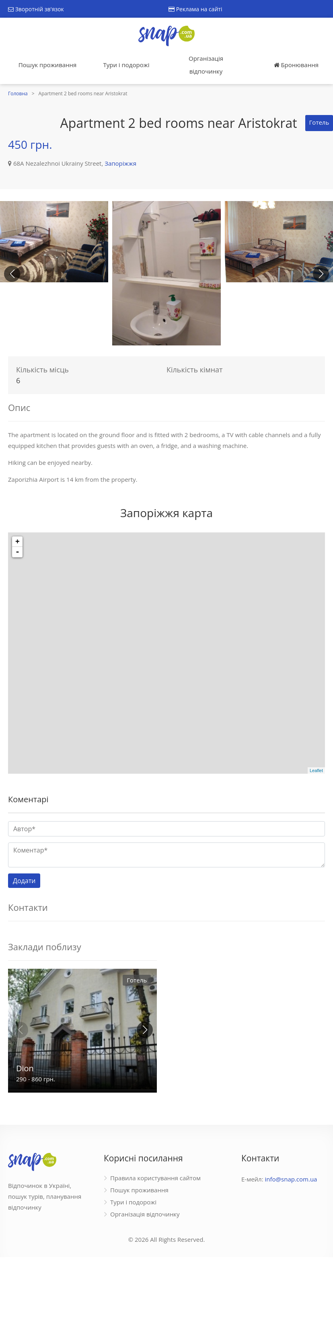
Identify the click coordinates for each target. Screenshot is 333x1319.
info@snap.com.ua (291, 1179)
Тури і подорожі (126, 65)
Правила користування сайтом (155, 1178)
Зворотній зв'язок (36, 9)
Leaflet (316, 770)
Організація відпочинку (206, 64)
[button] (321, 274)
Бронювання (296, 65)
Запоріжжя (120, 163)
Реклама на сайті (195, 9)
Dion (25, 1068)
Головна (18, 93)
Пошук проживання (47, 65)
